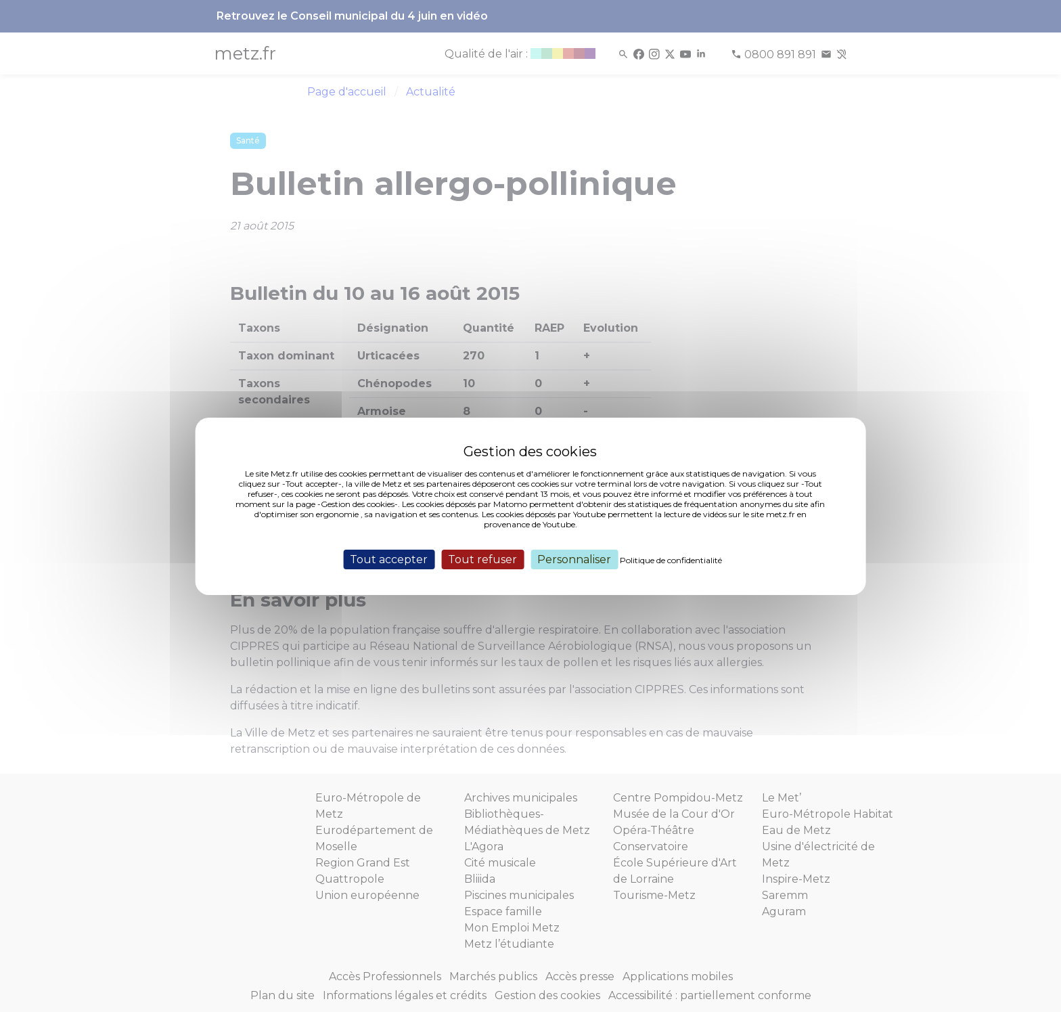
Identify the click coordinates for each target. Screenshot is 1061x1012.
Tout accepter (389, 558)
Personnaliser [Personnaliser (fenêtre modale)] (574, 558)
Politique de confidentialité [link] (671, 559)
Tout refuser (482, 558)
